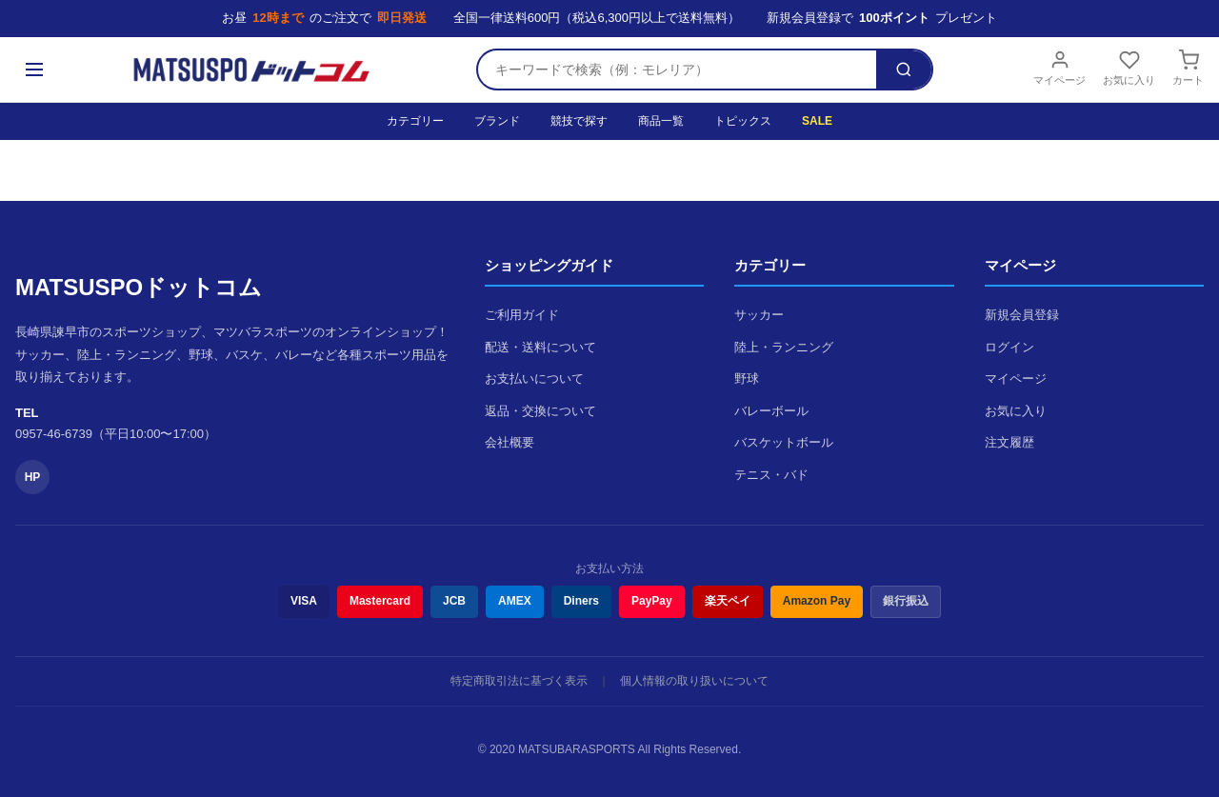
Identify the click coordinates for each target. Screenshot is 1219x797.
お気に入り (1129, 68)
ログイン (1009, 347)
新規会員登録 (1022, 315)
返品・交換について (540, 411)
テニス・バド (771, 475)
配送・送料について (540, 347)
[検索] (903, 69)
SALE (817, 121)
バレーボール (771, 411)
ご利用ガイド (522, 315)
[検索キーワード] (677, 69)
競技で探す (579, 121)
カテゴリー (415, 121)
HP (33, 477)
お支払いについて (534, 378)
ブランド (497, 121)
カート (1188, 68)
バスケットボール (783, 442)
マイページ (1059, 68)
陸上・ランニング (783, 347)
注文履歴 (1009, 442)
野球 (746, 378)
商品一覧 (661, 121)
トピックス (742, 121)
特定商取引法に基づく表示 (519, 680)
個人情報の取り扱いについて (694, 680)
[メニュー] (34, 69)
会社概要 (509, 442)
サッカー (759, 315)
